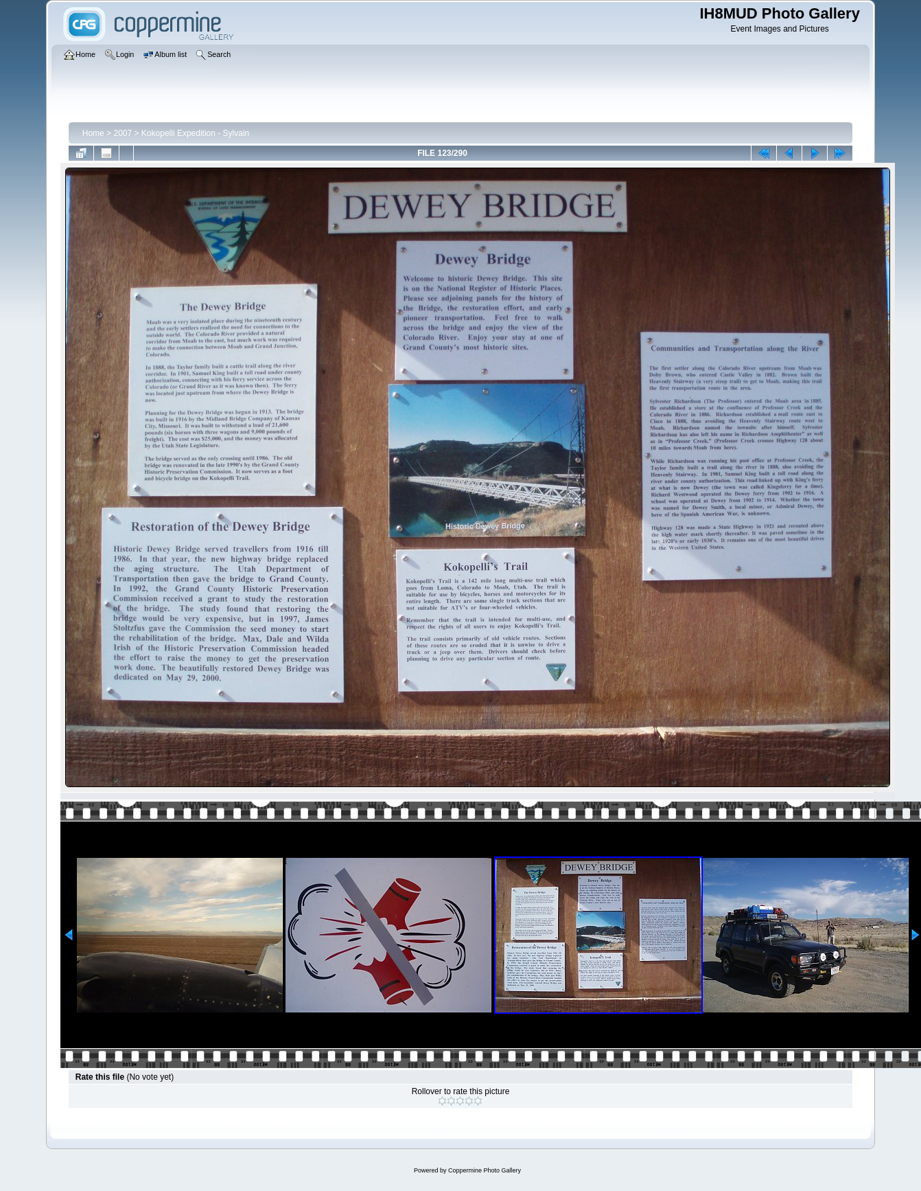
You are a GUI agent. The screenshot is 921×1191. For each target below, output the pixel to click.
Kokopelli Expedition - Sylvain (195, 133)
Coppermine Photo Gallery (484, 1170)
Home (93, 133)
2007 (122, 133)
